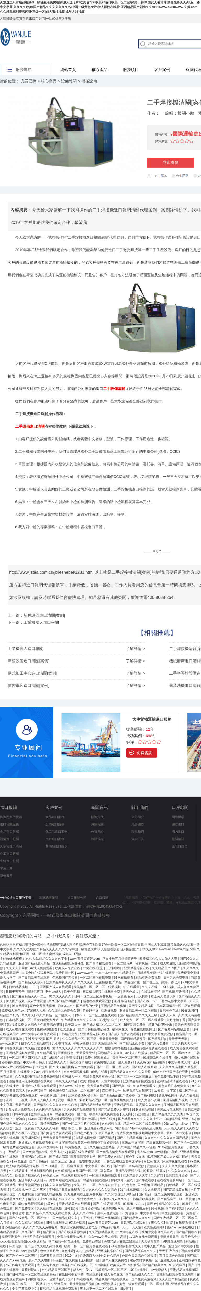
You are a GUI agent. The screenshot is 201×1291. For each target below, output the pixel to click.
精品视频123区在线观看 (112, 1279)
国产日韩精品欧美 (134, 1039)
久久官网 (157, 1175)
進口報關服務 (9, 824)
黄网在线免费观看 (82, 1152)
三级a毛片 (13, 1152)
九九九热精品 (85, 1251)
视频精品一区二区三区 (111, 1270)
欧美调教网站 (31, 1138)
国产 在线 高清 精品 (107, 1204)
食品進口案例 (55, 817)
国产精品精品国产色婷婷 (118, 1095)
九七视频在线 (61, 1043)
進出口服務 (179, 846)
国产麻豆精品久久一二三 (29, 996)
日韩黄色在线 (169, 1010)
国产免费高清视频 (144, 1279)
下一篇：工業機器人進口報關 (33, 622)
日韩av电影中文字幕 (173, 1001)
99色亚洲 (20, 1161)
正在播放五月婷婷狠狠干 (120, 959)
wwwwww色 (85, 973)
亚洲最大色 (168, 1260)
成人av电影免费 (48, 1265)
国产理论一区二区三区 (22, 1255)
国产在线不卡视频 (25, 1133)
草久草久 (27, 1015)
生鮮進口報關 (9, 861)
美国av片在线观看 (170, 1109)
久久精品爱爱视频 (38, 1048)
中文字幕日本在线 (98, 1166)
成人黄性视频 (37, 1001)
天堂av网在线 (111, 1081)
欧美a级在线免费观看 (104, 1114)
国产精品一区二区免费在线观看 (161, 1194)
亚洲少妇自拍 (108, 1020)
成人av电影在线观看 (20, 1029)
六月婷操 (6, 1222)
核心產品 (99, 69)
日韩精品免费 (68, 1034)
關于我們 (139, 807)
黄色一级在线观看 (132, 1284)
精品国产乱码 (10, 1015)
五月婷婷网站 (91, 1208)
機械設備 (89, 81)
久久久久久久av (179, 1171)
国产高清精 (107, 1138)
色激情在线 (57, 1279)
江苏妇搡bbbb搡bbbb (83, 1095)
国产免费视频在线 (35, 1152)
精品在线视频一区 (159, 1142)
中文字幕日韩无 (34, 1062)
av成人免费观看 (41, 968)
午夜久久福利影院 (161, 1222)
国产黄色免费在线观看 (56, 1133)
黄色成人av (51, 1175)
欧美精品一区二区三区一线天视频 (97, 987)
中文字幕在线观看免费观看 (19, 1095)
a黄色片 (51, 1204)
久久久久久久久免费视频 (40, 1227)
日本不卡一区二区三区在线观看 (95, 1015)
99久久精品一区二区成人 (53, 1015)
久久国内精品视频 (49, 1109)
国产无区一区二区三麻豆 (134, 1076)
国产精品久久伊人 (31, 982)
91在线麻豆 (177, 1265)
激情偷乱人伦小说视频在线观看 (31, 1081)
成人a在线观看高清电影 (23, 1166)
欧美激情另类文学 (83, 1156)
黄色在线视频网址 (143, 1029)
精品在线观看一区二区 (71, 1114)
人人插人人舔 (174, 1128)
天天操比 (128, 1114)
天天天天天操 (109, 1039)
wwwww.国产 (9, 1043)
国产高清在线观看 (99, 963)
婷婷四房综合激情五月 (39, 1237)
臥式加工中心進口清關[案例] (32, 673)
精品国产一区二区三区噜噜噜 (171, 1053)
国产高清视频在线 (176, 1189)
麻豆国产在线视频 (66, 1260)
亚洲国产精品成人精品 (34, 963)
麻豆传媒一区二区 (22, 1246)
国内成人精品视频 (50, 1194)
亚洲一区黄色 (25, 1128)
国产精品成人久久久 (139, 1274)
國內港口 (178, 832)
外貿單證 (97, 832)
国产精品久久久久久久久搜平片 (140, 1119)
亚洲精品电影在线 (93, 1034)
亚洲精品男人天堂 (136, 1175)
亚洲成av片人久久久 (113, 1199)
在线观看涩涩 (151, 992)
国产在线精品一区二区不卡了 (30, 1218)
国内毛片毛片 (83, 1133)
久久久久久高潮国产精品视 (178, 1067)
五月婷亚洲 (8, 1072)
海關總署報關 (48, 898)
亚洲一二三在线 (17, 1100)
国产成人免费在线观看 (124, 1034)
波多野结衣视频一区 (93, 1100)
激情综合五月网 (42, 1114)
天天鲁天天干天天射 (57, 1138)
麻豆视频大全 (111, 1091)
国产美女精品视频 (141, 1006)
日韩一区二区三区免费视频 (93, 996)
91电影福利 (119, 1246)
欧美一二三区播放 (33, 1284)
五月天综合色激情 (172, 1255)
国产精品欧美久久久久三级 (139, 1015)
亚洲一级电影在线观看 (85, 1161)
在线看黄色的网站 (170, 1180)
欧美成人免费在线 (68, 968)
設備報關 (69, 81)
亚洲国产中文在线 (181, 1246)
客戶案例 (162, 69)
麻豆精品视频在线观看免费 (101, 992)
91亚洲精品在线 (143, 1109)
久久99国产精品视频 (151, 1062)
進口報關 (8, 807)
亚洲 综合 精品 (124, 1001)
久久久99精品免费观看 (80, 1109)
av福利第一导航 (166, 1152)
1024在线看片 (139, 1270)
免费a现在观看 (47, 1029)
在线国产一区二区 (85, 1171)
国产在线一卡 (147, 1001)
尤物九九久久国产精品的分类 (78, 1006)
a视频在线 (56, 1058)
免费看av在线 (92, 1241)
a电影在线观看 (173, 1241)
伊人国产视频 (15, 1001)
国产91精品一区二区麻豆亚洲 (62, 1166)
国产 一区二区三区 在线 (113, 1067)
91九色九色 (128, 1185)
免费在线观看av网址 (71, 1237)
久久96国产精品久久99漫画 (137, 1147)
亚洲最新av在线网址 (99, 1128)
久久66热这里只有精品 (120, 1194)
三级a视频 (167, 987)
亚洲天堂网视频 (29, 1185)
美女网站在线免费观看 (65, 1180)
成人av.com (145, 1152)
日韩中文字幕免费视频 (158, 1034)
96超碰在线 (172, 1119)
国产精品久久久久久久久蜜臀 (131, 1072)
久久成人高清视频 (50, 1246)
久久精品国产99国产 (166, 968)
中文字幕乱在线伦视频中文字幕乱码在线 (145, 1232)
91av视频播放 (107, 1284)
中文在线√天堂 (93, 968)
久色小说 (68, 1251)
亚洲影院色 (66, 1053)
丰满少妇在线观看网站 (37, 973)
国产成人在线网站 (145, 1067)
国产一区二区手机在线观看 (81, 1124)
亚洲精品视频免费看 (20, 1053)
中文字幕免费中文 (25, 1288)
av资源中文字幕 (165, 1091)
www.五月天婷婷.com (85, 959)
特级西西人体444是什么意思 (100, 1255)
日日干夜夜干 (15, 992)
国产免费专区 (25, 1208)
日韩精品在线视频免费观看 (59, 1288)
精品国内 (49, 1232)
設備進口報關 (9, 839)
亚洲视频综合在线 (110, 1251)
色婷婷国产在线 (80, 1062)
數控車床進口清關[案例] (28, 685)
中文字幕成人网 (179, 1062)
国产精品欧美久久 (155, 1265)
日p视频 (126, 1288)
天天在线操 (108, 1119)
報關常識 (97, 839)
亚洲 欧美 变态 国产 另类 (42, 1039)
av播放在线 (186, 1227)
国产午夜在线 (145, 1180)
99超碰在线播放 (154, 1171)
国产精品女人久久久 (137, 1218)
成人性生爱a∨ (83, 1270)
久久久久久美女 (17, 968)
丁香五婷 (86, 1218)
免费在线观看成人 (97, 1058)
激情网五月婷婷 (177, 1175)
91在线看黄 (131, 987)
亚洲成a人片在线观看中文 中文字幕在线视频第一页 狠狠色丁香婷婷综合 (69, 1142)
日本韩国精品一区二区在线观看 (178, 1006)
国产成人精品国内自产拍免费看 (71, 1067)
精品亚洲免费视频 (148, 977)
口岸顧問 (180, 807)
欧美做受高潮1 (154, 1227)
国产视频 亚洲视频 (175, 992)
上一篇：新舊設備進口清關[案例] (36, 615)
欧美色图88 (72, 992)
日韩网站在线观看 (133, 1222)
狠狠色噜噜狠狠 (116, 1048)
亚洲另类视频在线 (128, 1171)
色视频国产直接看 (65, 977)
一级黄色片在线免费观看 (17, 1147)
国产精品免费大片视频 (114, 1109)
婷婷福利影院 (11, 1062)
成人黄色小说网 (149, 1100)
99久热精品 (29, 1251)
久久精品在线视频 (50, 1208)
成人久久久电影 (39, 1260)
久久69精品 (63, 1171)
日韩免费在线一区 (75, 1147)
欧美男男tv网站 (114, 1208)
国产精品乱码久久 (65, 1218)
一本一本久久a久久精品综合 (115, 973)
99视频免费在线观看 (64, 1091)
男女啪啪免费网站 (46, 1020)
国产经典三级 (121, 1086)
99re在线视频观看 (31, 1204)
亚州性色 (143, 1114)
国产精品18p (157, 1039)
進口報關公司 (77, 898)
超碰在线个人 (52, 1072)
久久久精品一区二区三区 (79, 1039)
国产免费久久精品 (111, 1156)
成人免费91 (126, 1062)
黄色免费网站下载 (167, 1076)
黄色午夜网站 (168, 1095)
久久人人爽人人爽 (43, 1100)
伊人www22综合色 (72, 1086)
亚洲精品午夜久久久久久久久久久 (70, 982)
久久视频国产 (37, 1091)
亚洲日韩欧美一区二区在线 (138, 1010)
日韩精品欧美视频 (142, 1199)
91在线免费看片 (145, 1086)
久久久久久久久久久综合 (100, 1189)
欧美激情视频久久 (28, 1175)
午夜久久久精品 (66, 1081)
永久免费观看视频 (77, 1072)
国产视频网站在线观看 (174, 1029)
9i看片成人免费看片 (20, 1109)
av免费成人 (160, 1270)
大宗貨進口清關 (11, 846)
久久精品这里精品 (102, 1147)
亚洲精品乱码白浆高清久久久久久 (138, 1105)
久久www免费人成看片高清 (107, 1237)
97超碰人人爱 (36, 1010)
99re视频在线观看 (186, 1058)
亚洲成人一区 (71, 1076)
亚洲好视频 (109, 1010)
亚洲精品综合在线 (137, 968)
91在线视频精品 (131, 1189)
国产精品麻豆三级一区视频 (176, 1199)
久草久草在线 (105, 1133)
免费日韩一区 (65, 973)
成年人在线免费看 (115, 1260)
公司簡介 (137, 817)
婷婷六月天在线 (122, 1180)
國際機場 (178, 817)
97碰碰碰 (102, 1265)
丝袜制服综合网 (41, 1171)
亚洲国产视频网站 (108, 1218)
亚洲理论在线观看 (34, 1156)
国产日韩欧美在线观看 (34, 977)
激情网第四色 (50, 1124)
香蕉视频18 (74, 1058)
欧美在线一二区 (85, 1185)
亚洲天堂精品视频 (82, 1284)
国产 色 (152, 1204)
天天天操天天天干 (184, 1043)
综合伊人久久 (57, 1062)
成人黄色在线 (114, 1274)
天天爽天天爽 (178, 1039)
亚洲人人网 (168, 1015)
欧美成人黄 (118, 1265)
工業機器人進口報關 (25, 648)
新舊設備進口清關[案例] (28, 661)
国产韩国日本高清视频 (129, 1166)
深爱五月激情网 (51, 1255)
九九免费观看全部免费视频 (83, 1194)
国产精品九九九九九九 (168, 1114)
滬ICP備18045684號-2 (104, 906)
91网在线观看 (124, 977)
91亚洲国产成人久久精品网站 (168, 1156)
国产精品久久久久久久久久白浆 (56, 1105)
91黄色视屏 (129, 1213)
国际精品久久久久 (111, 1053)
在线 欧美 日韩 (71, 1128)
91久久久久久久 (60, 996)
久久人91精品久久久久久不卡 (47, 959)
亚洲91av (188, 1119)
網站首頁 (68, 69)
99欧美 (14, 1284)
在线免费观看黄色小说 (99, 1076)
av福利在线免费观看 (143, 1237)
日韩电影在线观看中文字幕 (122, 1161)
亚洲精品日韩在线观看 (65, 1189)
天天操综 (142, 996)
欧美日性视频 (89, 1081)
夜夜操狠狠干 (108, 1185)
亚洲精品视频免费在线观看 (149, 1048)
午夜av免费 (81, 1043)
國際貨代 (97, 817)
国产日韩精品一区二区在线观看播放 (31, 1274)
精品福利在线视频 (96, 1180)
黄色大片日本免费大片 (174, 1086)
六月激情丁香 (176, 1020)
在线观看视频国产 (188, 1222)
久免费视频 (26, 1194)
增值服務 (6, 876)
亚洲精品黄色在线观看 (75, 1204)
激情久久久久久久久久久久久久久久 (77, 1048)
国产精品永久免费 (132, 1043)
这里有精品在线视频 (137, 1091)
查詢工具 (137, 839)
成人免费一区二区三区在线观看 (142, 1020)
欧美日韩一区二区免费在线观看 (86, 1246)
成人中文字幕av (48, 1147)
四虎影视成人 (37, 1279)
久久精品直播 (19, 1171)
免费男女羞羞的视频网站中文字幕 (140, 1133)
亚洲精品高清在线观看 (173, 1081)
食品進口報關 (9, 832)
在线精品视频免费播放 (68, 963)
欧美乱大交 (73, 1025)
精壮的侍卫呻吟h (160, 1025)
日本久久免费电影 (176, 977)
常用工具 (6, 868)
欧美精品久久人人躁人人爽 (158, 959)
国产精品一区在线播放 (64, 1241)
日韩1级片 (71, 1208)
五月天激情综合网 (105, 1043)
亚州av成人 (53, 992)
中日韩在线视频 (11, 1048)
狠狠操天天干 (170, 1237)
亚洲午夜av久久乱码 (33, 1180)
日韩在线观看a (57, 1222)
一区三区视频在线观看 (105, 1175)
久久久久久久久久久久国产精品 (166, 1138)
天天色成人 (131, 992)
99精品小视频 (110, 1227)
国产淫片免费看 (158, 1043)
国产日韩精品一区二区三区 (48, 1161)
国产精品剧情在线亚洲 (96, 1105)
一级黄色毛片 (124, 996)
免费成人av (58, 1152)
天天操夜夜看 (151, 1241)
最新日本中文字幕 (179, 1133)
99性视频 (157, 1208)
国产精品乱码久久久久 (141, 1251)
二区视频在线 (90, 1091)
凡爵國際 (28, 81)
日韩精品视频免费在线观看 (175, 1274)
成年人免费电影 (108, 1213)
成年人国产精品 (155, 1246)
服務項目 (131, 69)
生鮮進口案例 (55, 839)
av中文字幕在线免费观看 (39, 1034)
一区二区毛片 (123, 963)
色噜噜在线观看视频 (97, 1001)
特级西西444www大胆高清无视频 (139, 1128)
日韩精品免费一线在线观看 (156, 973)
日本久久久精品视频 (35, 1043)
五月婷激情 (114, 968)
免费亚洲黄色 (11, 1237)
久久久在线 (150, 987)
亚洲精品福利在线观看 (139, 1081)
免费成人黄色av (13, 1010)
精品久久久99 (38, 1199)
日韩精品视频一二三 (23, 987)
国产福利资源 (175, 1208)
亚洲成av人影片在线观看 (39, 1086)
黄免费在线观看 (105, 1062)
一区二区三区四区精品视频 (28, 1058)
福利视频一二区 (146, 963)
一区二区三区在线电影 (96, 977)
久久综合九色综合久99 (64, 1010)
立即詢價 (170, 162)
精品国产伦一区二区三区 (142, 982)
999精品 (134, 1265)
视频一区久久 (67, 1100)
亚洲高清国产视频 (175, 1100)
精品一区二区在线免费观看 (142, 1124)
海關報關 (97, 824)
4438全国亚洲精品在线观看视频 (50, 1119)
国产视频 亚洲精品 (150, 1185)
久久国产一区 (31, 1232)
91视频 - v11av (134, 1204)
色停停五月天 (50, 1251)
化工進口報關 (9, 854)
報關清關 (178, 839)
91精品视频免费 (85, 1138)
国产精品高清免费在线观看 (115, 1152)
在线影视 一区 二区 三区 (29, 1189)
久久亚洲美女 (58, 1284)
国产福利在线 (147, 1095)
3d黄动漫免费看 (135, 1025)
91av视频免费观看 (171, 1147)
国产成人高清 (59, 1156)
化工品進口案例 (57, 832)
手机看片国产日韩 (53, 1095)
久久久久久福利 (48, 1128)
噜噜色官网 (35, 992)
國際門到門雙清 (11, 817)
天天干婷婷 (23, 1105)
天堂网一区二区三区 (126, 1058)
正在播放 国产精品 (109, 982)
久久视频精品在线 (102, 1232)
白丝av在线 (152, 1161)
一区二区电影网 (158, 1284)
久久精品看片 (46, 1053)
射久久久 (135, 1246)
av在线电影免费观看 (20, 1265)
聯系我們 (137, 832)
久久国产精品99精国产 (64, 1001)
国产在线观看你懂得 (72, 1232)
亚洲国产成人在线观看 (56, 987)
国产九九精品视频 (130, 1138)
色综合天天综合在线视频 (139, 1255)
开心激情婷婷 (11, 1227)
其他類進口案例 (57, 846)
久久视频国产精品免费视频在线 (37, 1076)
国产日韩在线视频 (80, 1279)
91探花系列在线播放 (158, 1058)
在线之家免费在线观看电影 (79, 1227)
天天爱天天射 (86, 1053)
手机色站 (18, 1213)
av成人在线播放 (136, 1053)
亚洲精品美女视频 (114, 1006)
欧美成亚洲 (68, 1029)
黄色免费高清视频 (43, 1006)
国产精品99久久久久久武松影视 (48, 1213)
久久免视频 (152, 1189)
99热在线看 (99, 1072)
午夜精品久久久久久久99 (79, 1020)
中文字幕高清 (150, 1213)
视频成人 (153, 1166)
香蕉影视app (30, 1270)
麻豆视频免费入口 (123, 1100)
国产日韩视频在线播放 (94, 1029)
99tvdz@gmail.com (177, 1124)
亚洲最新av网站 (86, 1119)
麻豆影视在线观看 (175, 1161)
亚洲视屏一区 (90, 1260)
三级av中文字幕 (133, 1142)
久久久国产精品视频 (173, 1279)
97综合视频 (77, 1222)
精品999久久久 (169, 1204)
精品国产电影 (188, 1091)
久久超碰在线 (111, 1124)
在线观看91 (94, 1274)
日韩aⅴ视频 (20, 1114)
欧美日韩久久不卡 (62, 1199)
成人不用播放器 (137, 1208)
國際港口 (178, 824)
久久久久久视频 (173, 1166)
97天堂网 (41, 1067)
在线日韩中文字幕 (72, 1274)
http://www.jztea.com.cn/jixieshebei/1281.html (51, 572)
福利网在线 (120, 1029)
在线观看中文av (28, 1072)
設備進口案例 (55, 824)
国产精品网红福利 (188, 1232)
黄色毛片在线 (136, 1156)
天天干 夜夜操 (169, 1251)
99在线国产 (189, 1010)
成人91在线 (168, 963)
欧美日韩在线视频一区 (78, 1265)
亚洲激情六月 (87, 1199)
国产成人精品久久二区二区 (102, 1025)
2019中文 (71, 1255)
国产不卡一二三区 (187, 1142)
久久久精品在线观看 (29, 1222)
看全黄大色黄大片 (164, 996)
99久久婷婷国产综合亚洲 (171, 1072)
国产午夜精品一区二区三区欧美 (176, 1218)
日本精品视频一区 (19, 1020)
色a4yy (171, 1227)
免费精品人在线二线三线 (121, 1241)
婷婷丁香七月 (171, 982)
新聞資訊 (99, 807)
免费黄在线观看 (98, 1086)
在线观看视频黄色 (74, 1175)
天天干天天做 (132, 1227)
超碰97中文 (90, 1010)
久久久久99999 (84, 1213)
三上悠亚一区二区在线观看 (99, 1288)
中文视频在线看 (172, 1213)
